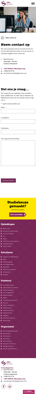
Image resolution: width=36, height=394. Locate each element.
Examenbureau (7, 341)
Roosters (5, 303)
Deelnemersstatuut (8, 290)
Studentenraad (7, 308)
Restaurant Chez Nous (9, 343)
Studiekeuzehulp (7, 262)
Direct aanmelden (16, 214)
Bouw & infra (6, 228)
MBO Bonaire (7, 3)
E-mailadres (5, 118)
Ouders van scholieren (9, 269)
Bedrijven (5, 274)
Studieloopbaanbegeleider (10, 331)
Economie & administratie (10, 231)
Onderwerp (5, 128)
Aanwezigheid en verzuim (10, 287)
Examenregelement (8, 292)
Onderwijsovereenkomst (10, 300)
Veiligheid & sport (8, 244)
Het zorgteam (7, 336)
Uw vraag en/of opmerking (10, 139)
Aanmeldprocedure (8, 264)
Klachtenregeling (8, 295)
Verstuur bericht (8, 180)
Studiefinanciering (8, 310)
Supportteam (6, 320)
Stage (4, 259)
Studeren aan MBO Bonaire (10, 257)
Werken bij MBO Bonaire (10, 348)
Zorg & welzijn (7, 246)
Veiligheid (6, 315)
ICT (4, 236)
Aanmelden (6, 267)
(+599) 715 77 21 (9, 71)
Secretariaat (6, 338)
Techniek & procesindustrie (11, 241)
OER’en (5, 297)
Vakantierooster (7, 313)
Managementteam (8, 346)
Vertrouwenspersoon (9, 318)
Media (4, 238)
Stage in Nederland (8, 305)
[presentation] (14, 172)
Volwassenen (6, 272)
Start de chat (30, 391)
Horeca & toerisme (8, 233)
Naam (3, 107)
